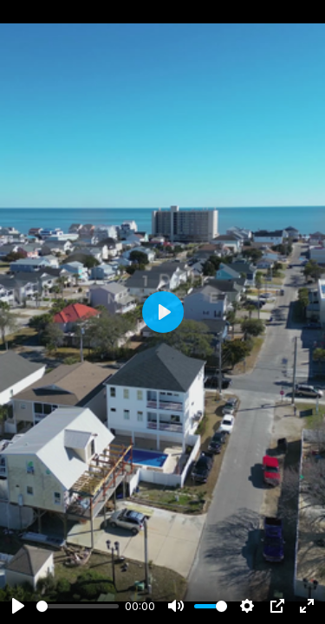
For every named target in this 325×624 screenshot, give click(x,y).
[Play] (18, 606)
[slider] (77, 606)
